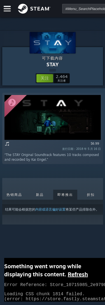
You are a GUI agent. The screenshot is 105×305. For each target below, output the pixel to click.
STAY (52, 64)
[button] (45, 78)
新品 (40, 195)
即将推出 (65, 195)
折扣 (91, 195)
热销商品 (14, 195)
